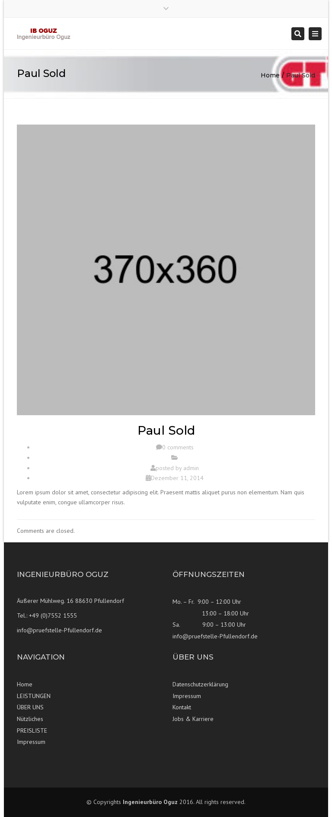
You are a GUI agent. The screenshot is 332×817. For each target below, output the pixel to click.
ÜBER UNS (30, 707)
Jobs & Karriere (193, 719)
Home (270, 75)
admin (191, 468)
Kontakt (181, 707)
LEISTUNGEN (34, 696)
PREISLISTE (32, 730)
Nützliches (30, 719)
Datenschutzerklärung (200, 684)
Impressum (31, 742)
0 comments (178, 447)
